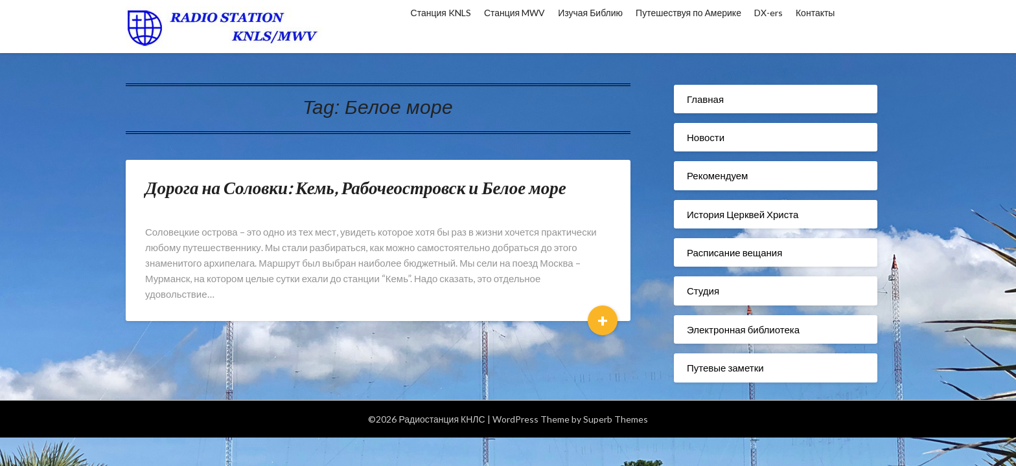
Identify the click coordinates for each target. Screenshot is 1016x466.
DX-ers (768, 12)
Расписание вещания (734, 252)
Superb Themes (615, 419)
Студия (703, 290)
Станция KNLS (441, 12)
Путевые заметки (725, 367)
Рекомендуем (717, 175)
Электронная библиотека (743, 329)
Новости (705, 137)
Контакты (815, 12)
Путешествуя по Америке (688, 12)
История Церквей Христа (742, 214)
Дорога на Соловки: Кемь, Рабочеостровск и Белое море (355, 187)
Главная (705, 99)
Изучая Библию (590, 12)
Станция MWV (514, 12)
